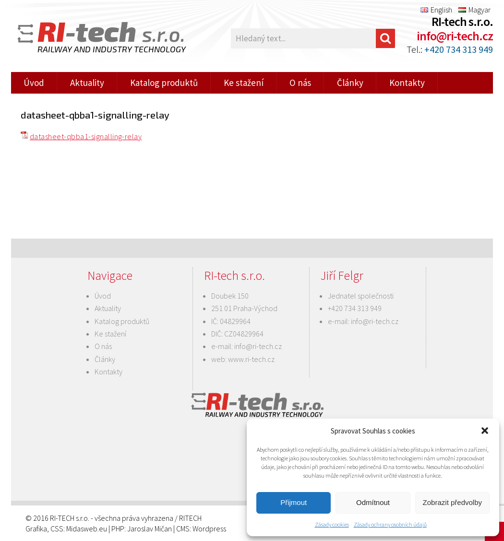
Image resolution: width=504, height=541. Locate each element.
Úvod (34, 82)
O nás (300, 82)
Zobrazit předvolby (452, 502)
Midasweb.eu (86, 528)
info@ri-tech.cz (455, 36)
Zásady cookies (332, 524)
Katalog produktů (164, 82)
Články (350, 82)
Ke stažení (244, 82)
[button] (485, 430)
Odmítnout (373, 502)
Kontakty (407, 82)
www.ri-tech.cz (251, 359)
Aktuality (87, 82)
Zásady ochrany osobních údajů (390, 524)
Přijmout (293, 502)
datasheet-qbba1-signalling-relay (86, 136)
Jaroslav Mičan (149, 528)
